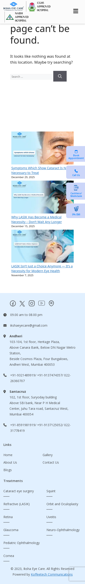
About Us (10, 462)
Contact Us (51, 462)
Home (7, 455)
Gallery (48, 455)
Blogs (7, 470)
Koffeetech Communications (52, 574)
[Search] (60, 76)
